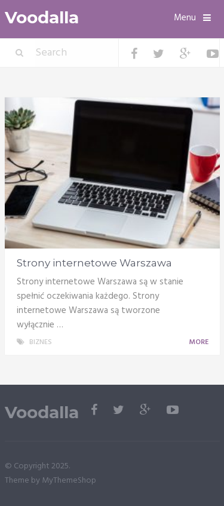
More (201, 342)
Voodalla (42, 17)
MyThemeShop (69, 480)
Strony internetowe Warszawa (94, 263)
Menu (185, 18)
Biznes (40, 342)
